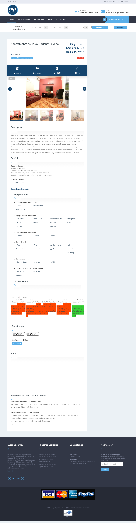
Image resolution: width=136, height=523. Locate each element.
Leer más (10, 471)
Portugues (108, 1)
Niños (25, 340)
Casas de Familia (44, 462)
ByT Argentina (56, 508)
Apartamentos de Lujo (46, 467)
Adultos (15, 340)
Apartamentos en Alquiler (47, 454)
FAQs (50, 19)
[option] (47, 92)
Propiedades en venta (46, 459)
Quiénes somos (24, 19)
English (116, 1)
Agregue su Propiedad (115, 19)
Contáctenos (61, 19)
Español (124, 1)
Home (12, 19)
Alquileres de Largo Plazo (47, 456)
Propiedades (39, 19)
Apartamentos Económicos (47, 464)
